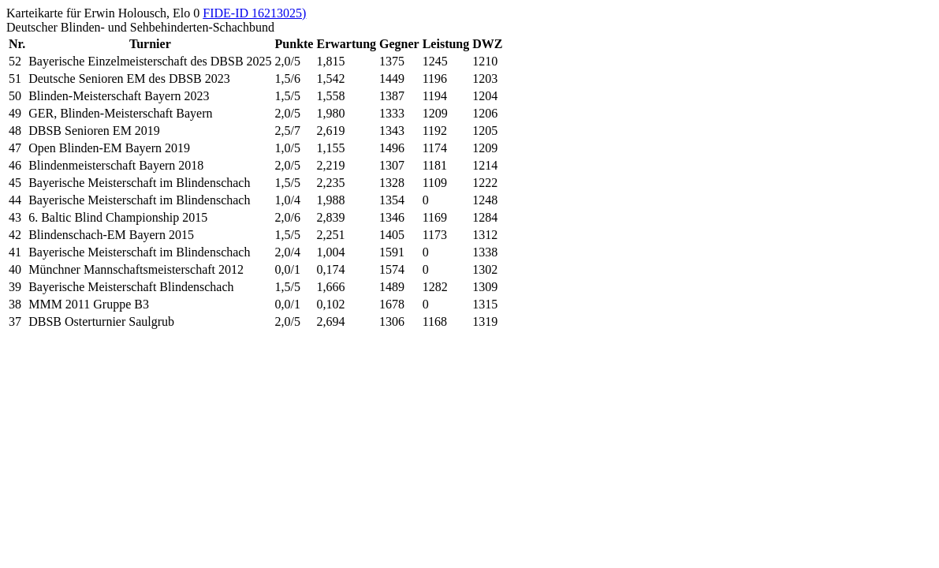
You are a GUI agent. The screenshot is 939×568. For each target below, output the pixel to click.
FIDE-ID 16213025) (254, 13)
